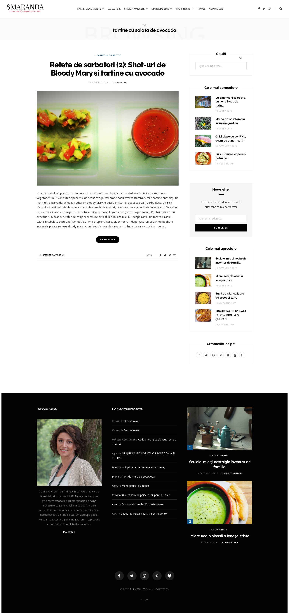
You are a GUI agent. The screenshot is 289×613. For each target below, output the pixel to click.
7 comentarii (120, 82)
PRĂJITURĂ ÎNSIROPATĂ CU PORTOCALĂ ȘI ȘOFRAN (230, 315)
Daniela (116, 467)
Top (144, 599)
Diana (115, 476)
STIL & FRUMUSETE (134, 9)
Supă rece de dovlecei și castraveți (144, 467)
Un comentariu (230, 542)
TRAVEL (201, 9)
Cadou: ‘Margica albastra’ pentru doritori (144, 513)
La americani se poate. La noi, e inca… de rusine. (230, 101)
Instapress (118, 495)
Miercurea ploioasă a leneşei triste (219, 536)
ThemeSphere (138, 589)
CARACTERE (114, 9)
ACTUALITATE (216, 9)
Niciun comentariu (232, 473)
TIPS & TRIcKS (183, 9)
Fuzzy (115, 485)
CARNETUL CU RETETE (89, 9)
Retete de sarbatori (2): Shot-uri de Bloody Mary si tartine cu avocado (108, 68)
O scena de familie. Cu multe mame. (143, 504)
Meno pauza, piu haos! (135, 485)
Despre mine (131, 421)
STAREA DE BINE (160, 9)
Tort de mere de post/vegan (139, 476)
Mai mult (69, 531)
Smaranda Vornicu (54, 255)
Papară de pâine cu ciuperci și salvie (148, 495)
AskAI (115, 504)
